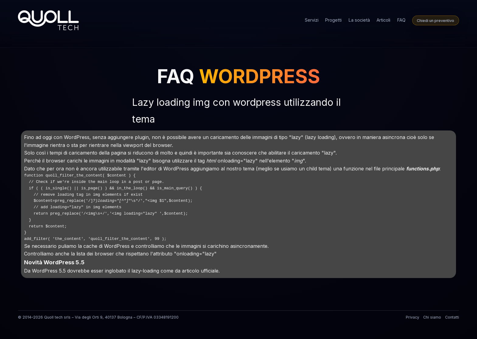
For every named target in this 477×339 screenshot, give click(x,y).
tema (248, 169)
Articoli (383, 20)
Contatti (452, 317)
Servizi (312, 20)
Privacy (412, 317)
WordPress (76, 137)
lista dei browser (95, 254)
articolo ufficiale (200, 271)
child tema (318, 169)
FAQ (401, 20)
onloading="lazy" (238, 161)
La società (359, 20)
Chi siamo (432, 317)
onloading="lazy (195, 254)
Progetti (333, 20)
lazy (296, 137)
